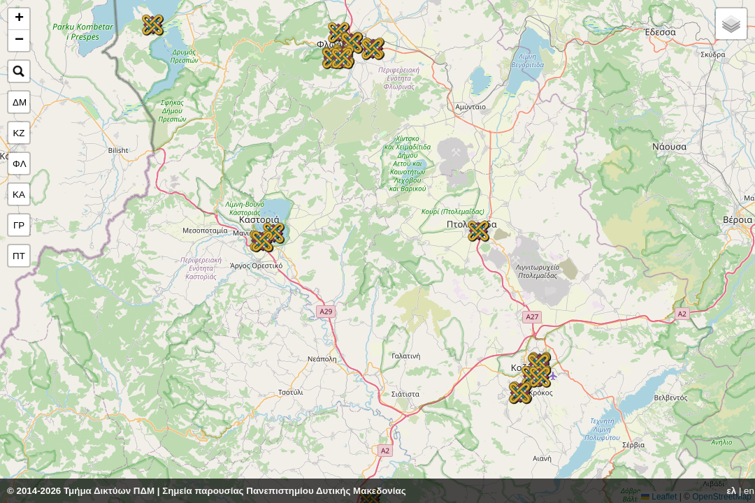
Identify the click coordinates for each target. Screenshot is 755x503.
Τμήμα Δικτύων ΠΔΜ (109, 491)
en (749, 491)
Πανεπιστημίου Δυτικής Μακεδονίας (325, 491)
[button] (539, 376)
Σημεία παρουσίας (202, 491)
